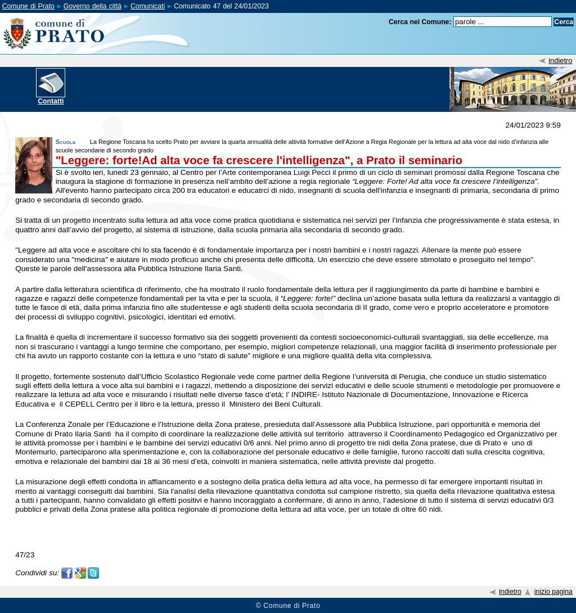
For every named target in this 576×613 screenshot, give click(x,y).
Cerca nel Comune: (420, 22)
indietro (560, 60)
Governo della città (93, 6)
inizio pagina (553, 592)
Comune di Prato (28, 6)
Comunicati (147, 6)
